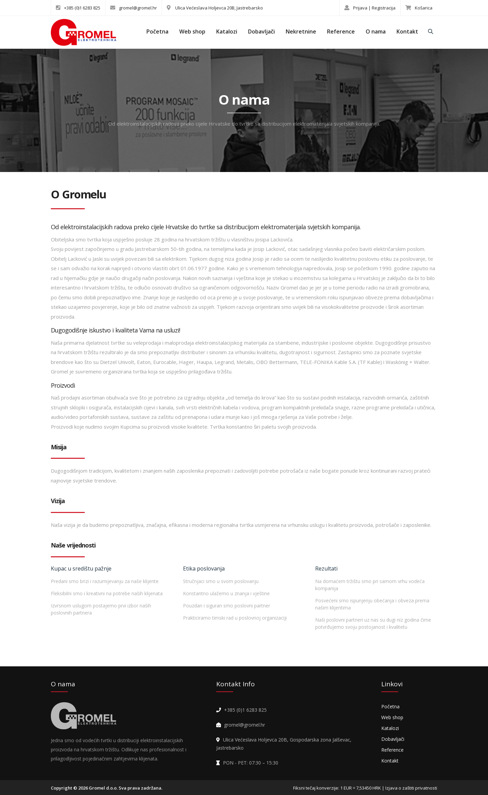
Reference (341, 31)
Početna (157, 31)
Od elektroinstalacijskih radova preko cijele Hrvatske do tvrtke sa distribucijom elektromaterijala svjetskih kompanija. (244, 123)
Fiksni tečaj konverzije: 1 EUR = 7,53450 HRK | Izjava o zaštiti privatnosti (365, 788)
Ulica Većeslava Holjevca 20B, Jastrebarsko (215, 8)
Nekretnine (301, 31)
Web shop (192, 31)
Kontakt (407, 31)
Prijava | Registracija (369, 8)
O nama (376, 31)
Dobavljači (261, 31)
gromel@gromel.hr (133, 8)
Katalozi (226, 31)
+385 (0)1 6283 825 (78, 8)
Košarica (418, 8)
